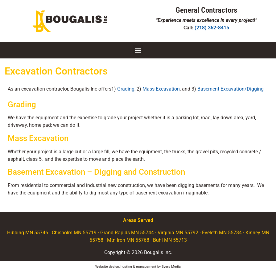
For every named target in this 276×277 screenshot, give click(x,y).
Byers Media (171, 267)
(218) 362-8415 (212, 28)
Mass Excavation (161, 89)
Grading (125, 89)
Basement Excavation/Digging (230, 89)
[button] (138, 50)
